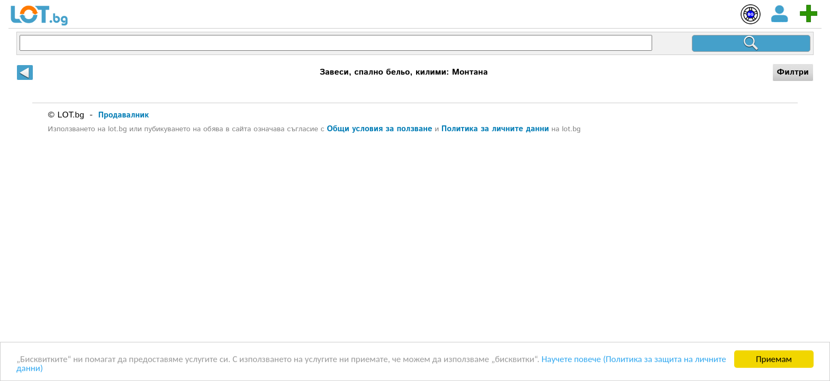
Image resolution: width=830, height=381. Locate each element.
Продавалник (123, 115)
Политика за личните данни (495, 128)
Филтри (793, 72)
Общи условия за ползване (379, 128)
